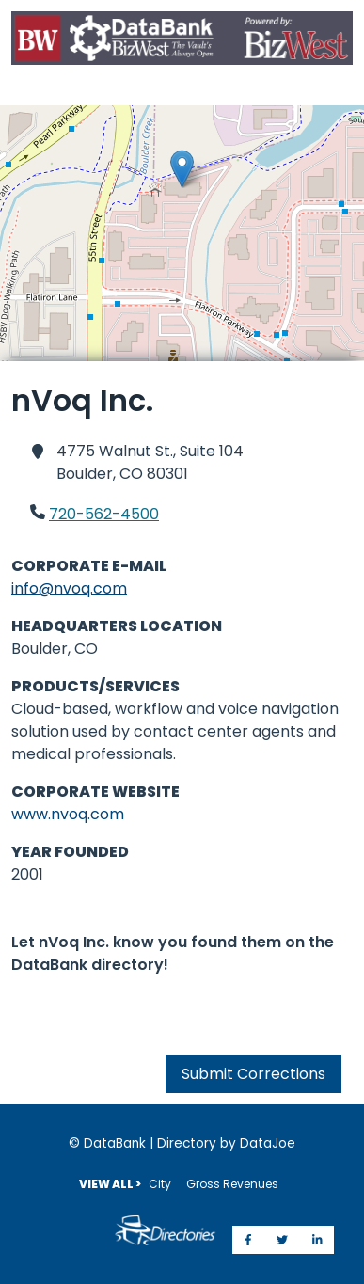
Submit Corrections (253, 1074)
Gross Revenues (232, 1184)
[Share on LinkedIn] (317, 1240)
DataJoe (267, 1143)
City (160, 1184)
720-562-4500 (104, 514)
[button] (182, 169)
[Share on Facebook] (248, 1240)
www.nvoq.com (67, 814)
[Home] (182, 41)
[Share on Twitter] (282, 1240)
